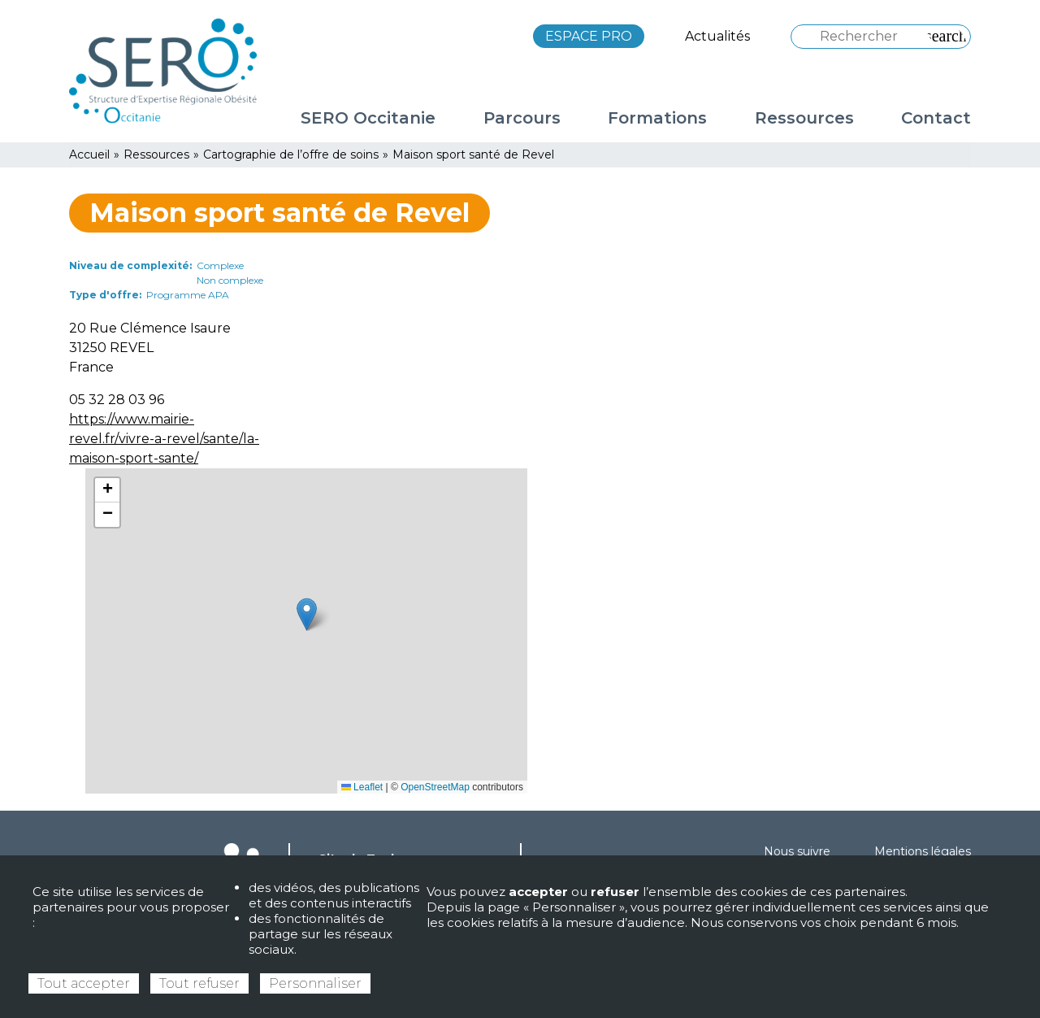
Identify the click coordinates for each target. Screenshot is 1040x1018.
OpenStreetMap (435, 787)
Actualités (717, 36)
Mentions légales (922, 851)
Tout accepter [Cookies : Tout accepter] (83, 983)
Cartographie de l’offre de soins (291, 154)
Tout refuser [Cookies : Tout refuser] (199, 983)
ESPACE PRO (588, 36)
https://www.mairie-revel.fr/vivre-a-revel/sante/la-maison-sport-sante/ (164, 438)
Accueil (89, 154)
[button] (307, 614)
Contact (936, 118)
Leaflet (362, 787)
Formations (657, 118)
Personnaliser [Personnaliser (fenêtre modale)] (315, 983)
